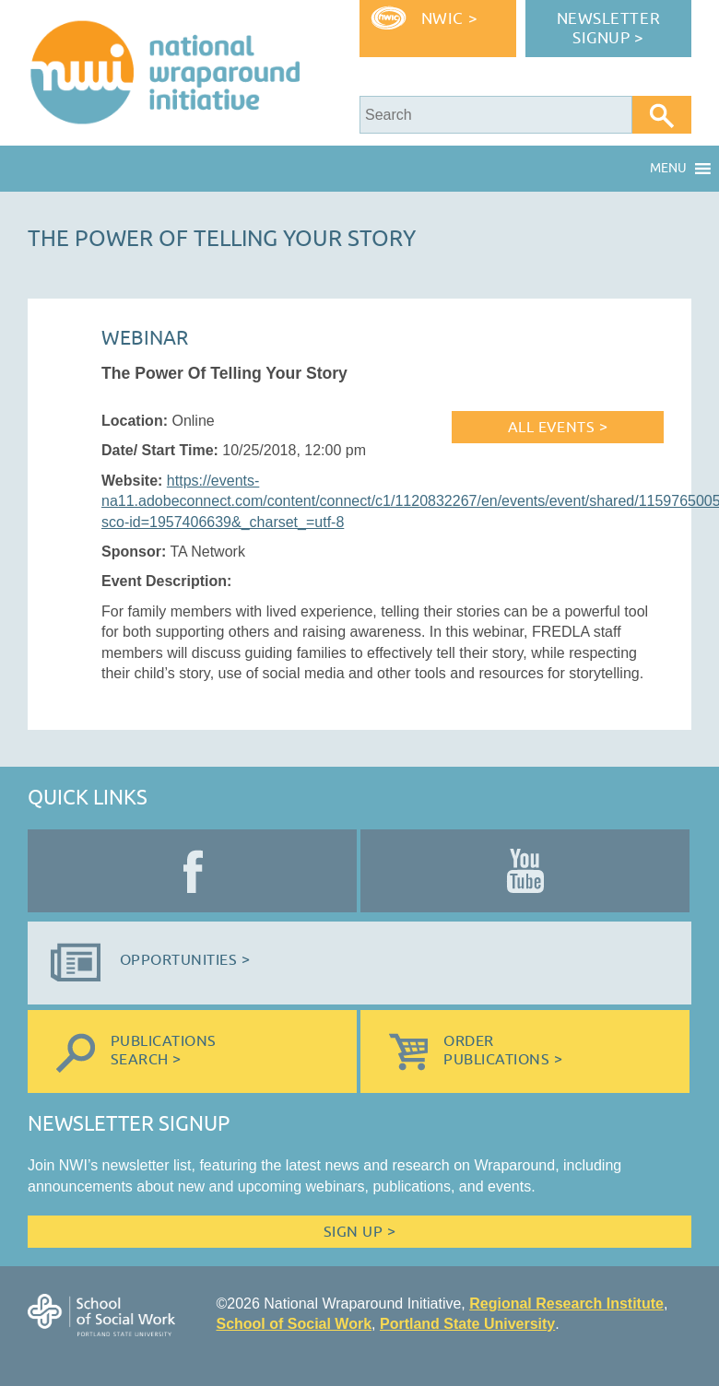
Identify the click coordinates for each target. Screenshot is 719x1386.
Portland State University (467, 1324)
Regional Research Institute (566, 1303)
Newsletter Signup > (608, 28)
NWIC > (449, 19)
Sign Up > (359, 1232)
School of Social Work (293, 1324)
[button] (668, 169)
